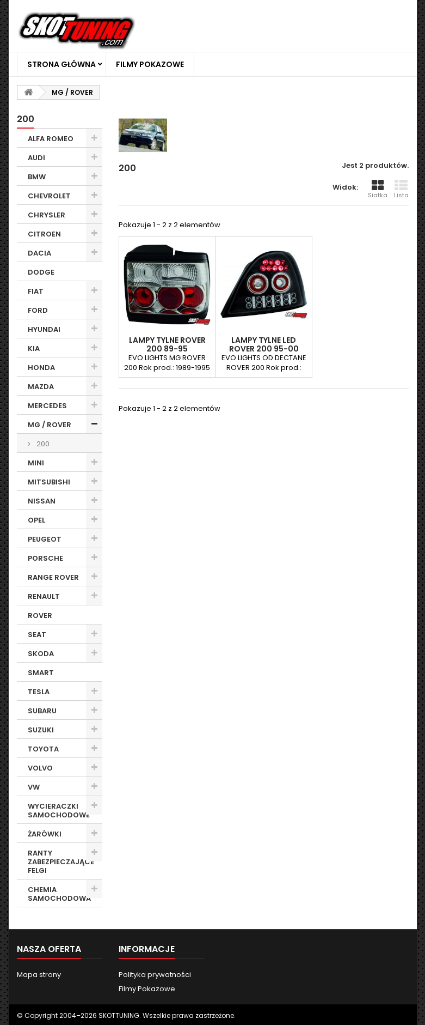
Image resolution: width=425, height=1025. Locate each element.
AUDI (36, 158)
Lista (401, 189)
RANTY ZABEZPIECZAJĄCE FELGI (61, 862)
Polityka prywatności (155, 974)
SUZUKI (41, 730)
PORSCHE (45, 558)
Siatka (377, 189)
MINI (36, 463)
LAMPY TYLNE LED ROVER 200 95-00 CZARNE (264, 349)
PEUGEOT (44, 539)
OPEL (36, 520)
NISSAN (42, 501)
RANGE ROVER (53, 577)
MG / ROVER (49, 425)
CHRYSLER (46, 215)
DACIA (39, 253)
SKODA (41, 653)
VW (34, 787)
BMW (37, 177)
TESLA (39, 692)
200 (42, 444)
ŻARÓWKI (44, 834)
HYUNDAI (44, 329)
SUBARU (42, 711)
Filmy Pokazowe (150, 64)
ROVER (40, 615)
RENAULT (44, 596)
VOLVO (40, 768)
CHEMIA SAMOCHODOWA (59, 893)
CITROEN (44, 234)
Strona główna (61, 64)
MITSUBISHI (49, 482)
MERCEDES (47, 406)
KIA (34, 348)
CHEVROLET (49, 196)
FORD (38, 310)
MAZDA (41, 386)
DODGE (41, 272)
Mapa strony (39, 974)
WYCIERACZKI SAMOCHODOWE (59, 810)
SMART (41, 673)
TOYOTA (43, 749)
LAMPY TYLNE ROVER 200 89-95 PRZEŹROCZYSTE (167, 349)
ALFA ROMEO (50, 139)
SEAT (37, 634)
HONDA (41, 367)
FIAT (36, 291)
